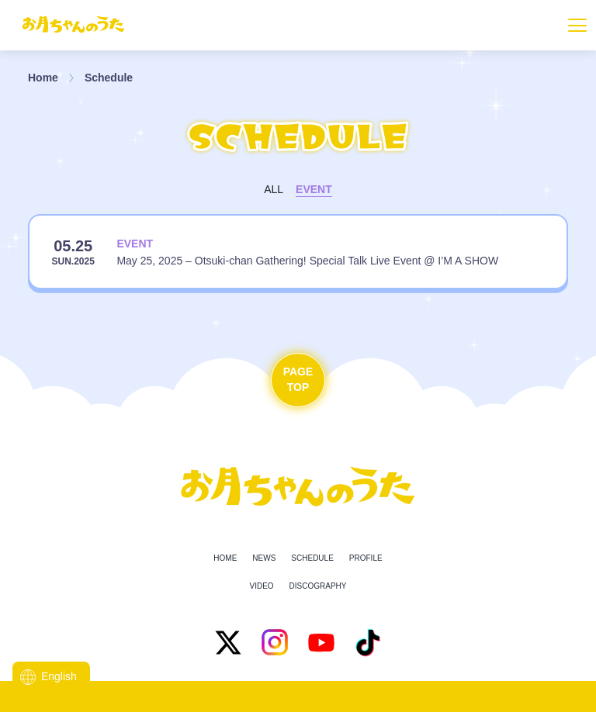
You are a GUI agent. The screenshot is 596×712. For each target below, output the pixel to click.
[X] (228, 642)
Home (43, 77)
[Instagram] (274, 642)
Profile (366, 558)
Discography (318, 586)
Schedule (109, 77)
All (273, 189)
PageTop (298, 379)
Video (261, 586)
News (263, 558)
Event (314, 189)
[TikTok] (367, 642)
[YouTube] (321, 642)
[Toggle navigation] (577, 25)
